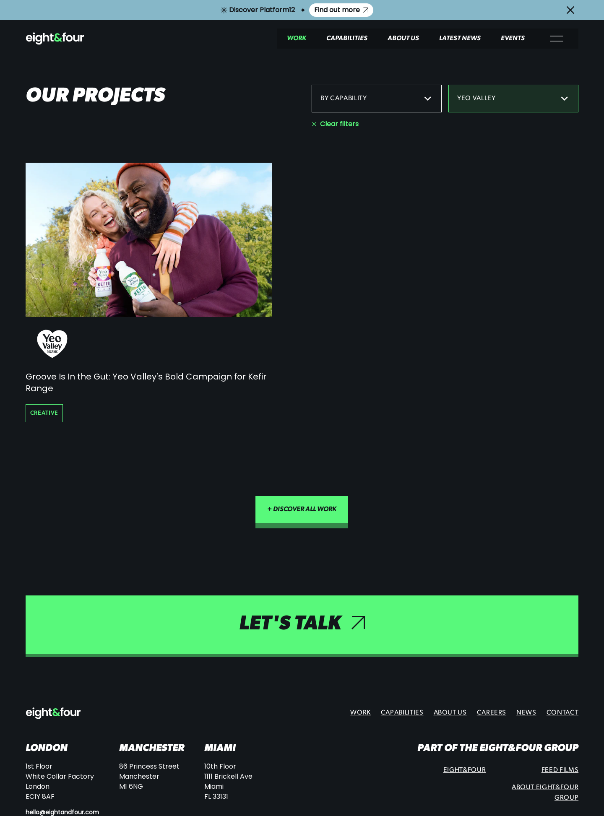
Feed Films (560, 770)
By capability (376, 99)
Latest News (460, 38)
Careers (491, 712)
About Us (403, 38)
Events (513, 38)
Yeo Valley (513, 99)
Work (296, 38)
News (526, 712)
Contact (562, 712)
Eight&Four (464, 770)
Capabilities (346, 38)
